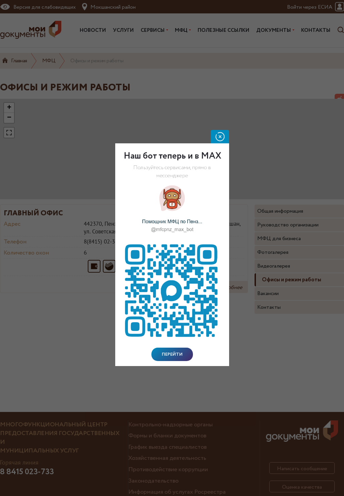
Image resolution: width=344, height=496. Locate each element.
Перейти (172, 354)
